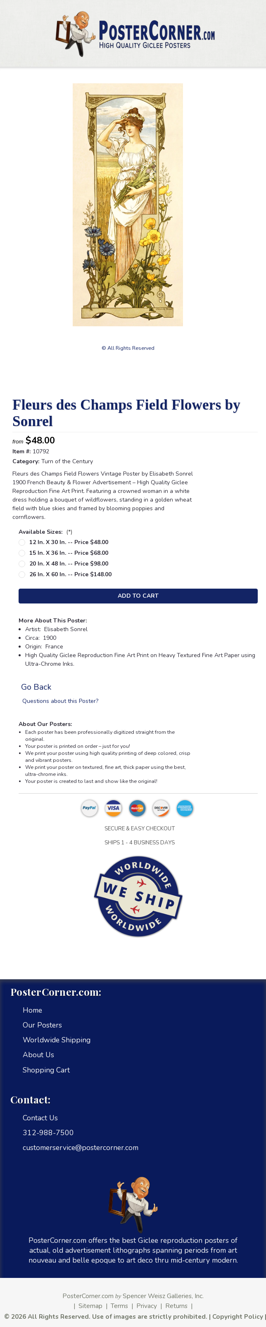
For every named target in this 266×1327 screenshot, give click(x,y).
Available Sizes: (45, 532)
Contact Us (40, 1118)
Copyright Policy (237, 1316)
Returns (176, 1305)
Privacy (146, 1305)
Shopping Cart (46, 1070)
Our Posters (42, 1025)
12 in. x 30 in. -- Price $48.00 (68, 542)
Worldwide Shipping (56, 1040)
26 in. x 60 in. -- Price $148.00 (70, 574)
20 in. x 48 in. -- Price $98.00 (68, 564)
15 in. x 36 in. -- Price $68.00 (68, 553)
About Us (38, 1055)
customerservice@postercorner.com (80, 1148)
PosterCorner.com (88, 1296)
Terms (119, 1305)
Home (32, 1010)
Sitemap (90, 1305)
